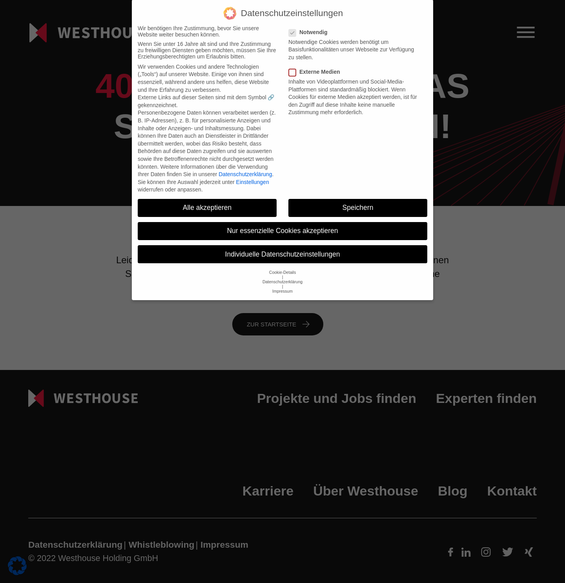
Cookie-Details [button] (282, 265)
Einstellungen (252, 175)
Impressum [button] (282, 284)
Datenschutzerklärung (245, 167)
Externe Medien (316, 65)
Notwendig (310, 25)
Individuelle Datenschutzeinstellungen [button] (282, 247)
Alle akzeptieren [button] (207, 201)
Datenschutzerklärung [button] (282, 274)
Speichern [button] (358, 201)
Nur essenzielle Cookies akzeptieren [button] (282, 224)
